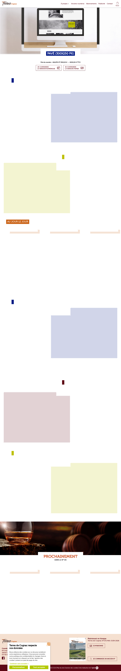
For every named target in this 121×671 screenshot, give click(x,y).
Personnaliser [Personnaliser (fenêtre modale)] (18, 667)
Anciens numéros (77, 4)
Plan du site (60, 668)
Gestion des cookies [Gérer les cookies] (71, 668)
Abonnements (91, 4)
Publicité (101, 4)
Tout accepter (39, 667)
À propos (64, 4)
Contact (110, 4)
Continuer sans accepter (18, 663)
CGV (54, 668)
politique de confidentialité (22, 656)
